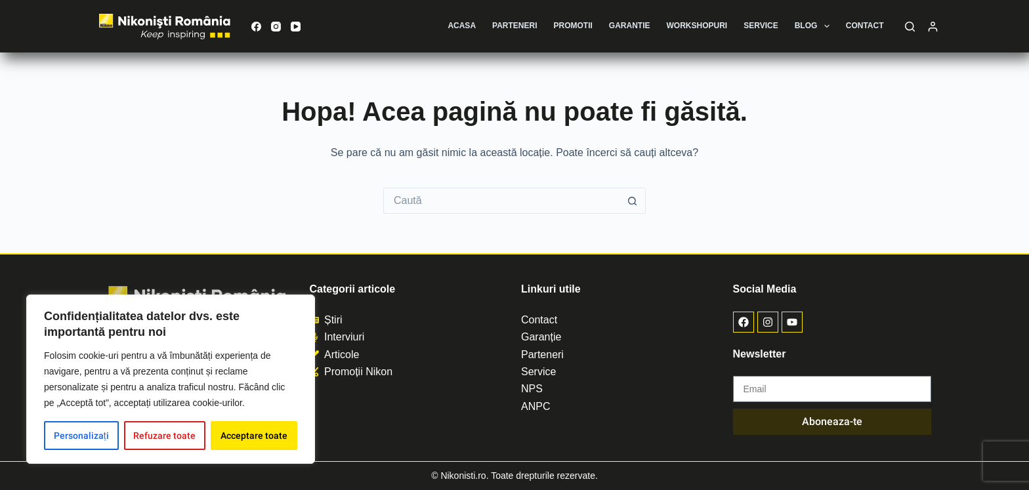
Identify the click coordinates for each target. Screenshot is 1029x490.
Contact (865, 25)
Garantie (629, 25)
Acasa (462, 25)
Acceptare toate (253, 435)
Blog (815, 26)
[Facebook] (256, 26)
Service (761, 25)
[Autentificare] (933, 26)
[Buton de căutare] (633, 201)
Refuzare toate (164, 435)
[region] (170, 379)
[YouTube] (296, 26)
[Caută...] (501, 201)
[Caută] (910, 26)
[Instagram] (276, 26)
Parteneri (514, 25)
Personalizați (81, 435)
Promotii (573, 25)
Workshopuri (697, 25)
